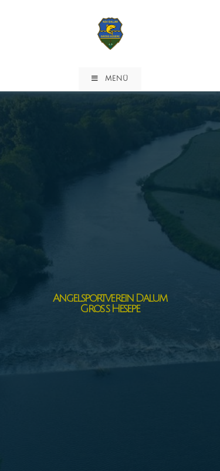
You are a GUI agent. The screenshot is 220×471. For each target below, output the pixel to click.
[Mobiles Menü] (110, 79)
